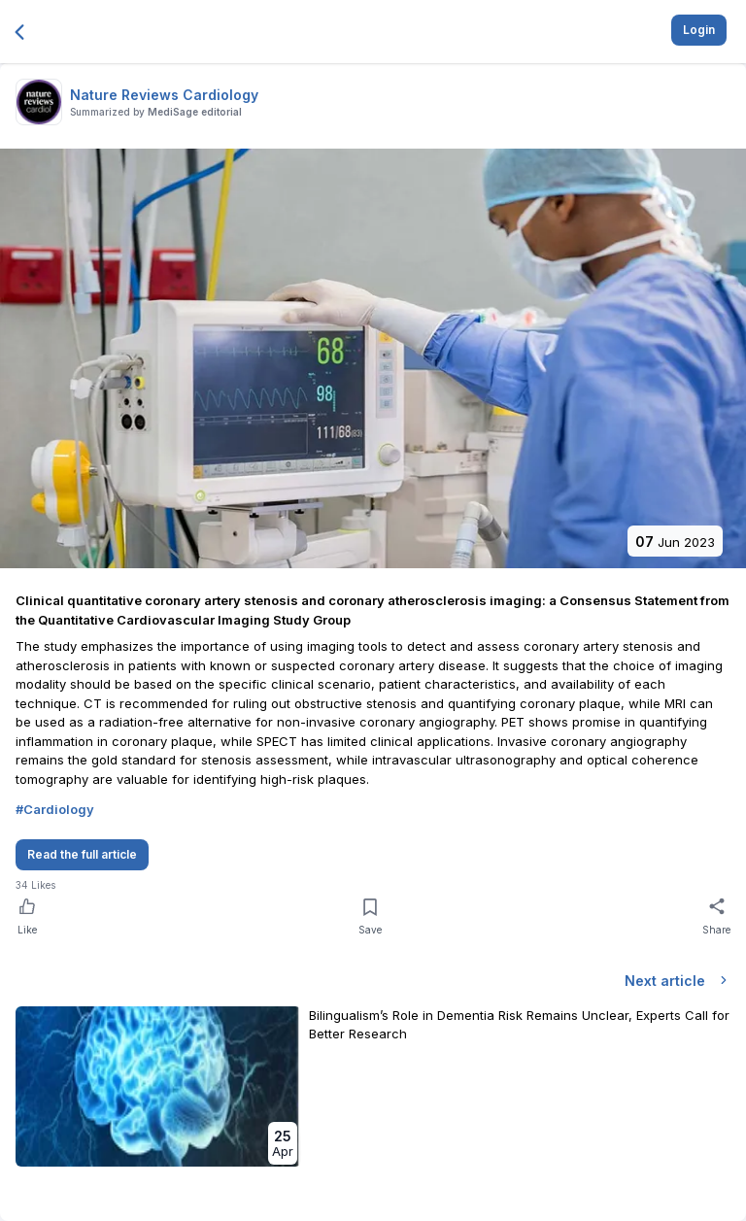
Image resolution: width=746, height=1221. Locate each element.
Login (699, 29)
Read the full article (82, 854)
